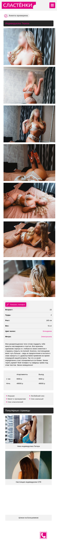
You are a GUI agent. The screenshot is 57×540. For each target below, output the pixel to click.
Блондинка (47, 331)
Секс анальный (37, 399)
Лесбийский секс (37, 396)
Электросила (46, 337)
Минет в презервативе (17, 399)
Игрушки (11, 396)
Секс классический (15, 402)
